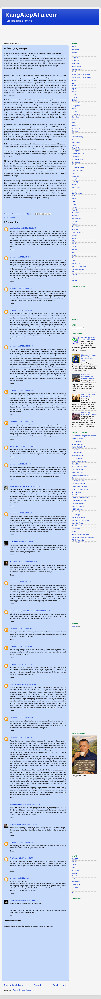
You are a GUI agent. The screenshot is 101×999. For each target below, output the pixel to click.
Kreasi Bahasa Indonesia (80, 498)
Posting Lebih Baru (13, 985)
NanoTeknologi (77, 193)
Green (74, 120)
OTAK (74, 204)
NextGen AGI (76, 512)
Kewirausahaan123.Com (80, 489)
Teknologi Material (78, 269)
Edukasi (74, 91)
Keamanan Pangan (78, 483)
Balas (12, 250)
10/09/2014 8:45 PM (31, 562)
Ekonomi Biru (76, 103)
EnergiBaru (76, 106)
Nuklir (74, 199)
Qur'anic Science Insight (80, 520)
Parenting (75, 210)
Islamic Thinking (77, 137)
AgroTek (75, 52)
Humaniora (75, 131)
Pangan (74, 207)
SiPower (13, 217)
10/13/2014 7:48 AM (34, 804)
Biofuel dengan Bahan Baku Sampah (88, 413)
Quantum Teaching (78, 232)
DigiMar (74, 86)
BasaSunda (76, 72)
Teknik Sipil (76, 263)
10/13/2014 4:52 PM (26, 858)
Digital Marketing (78, 444)
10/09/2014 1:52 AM (25, 513)
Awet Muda (76, 63)
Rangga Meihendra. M (18, 804)
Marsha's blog (15, 446)
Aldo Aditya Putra (16, 562)
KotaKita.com (76, 495)
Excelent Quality (77, 455)
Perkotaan (75, 216)
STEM (74, 255)
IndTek (74, 134)
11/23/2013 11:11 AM (28, 228)
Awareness (76, 60)
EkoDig (74, 97)
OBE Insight (76, 515)
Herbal (74, 123)
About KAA (75, 49)
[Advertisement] (44, 34)
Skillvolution (76, 529)
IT (72, 139)
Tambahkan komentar (13, 921)
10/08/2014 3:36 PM (28, 446)
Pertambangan (77, 218)
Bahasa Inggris (77, 69)
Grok (73, 879)
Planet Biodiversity (78, 517)
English (74, 108)
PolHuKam (75, 227)
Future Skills (76, 114)
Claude (74, 862)
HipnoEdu (75, 464)
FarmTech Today (77, 458)
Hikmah (74, 125)
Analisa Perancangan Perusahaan (84, 436)
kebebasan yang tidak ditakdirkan (22, 611)
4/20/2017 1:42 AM (31, 900)
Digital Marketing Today (80, 447)
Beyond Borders (77, 438)
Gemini (74, 876)
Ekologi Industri (77, 453)
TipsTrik (74, 275)
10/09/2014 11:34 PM (43, 611)
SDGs (74, 244)
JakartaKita (76, 142)
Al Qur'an (75, 58)
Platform (75, 224)
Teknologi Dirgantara (79, 266)
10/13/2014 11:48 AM (29, 824)
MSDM (74, 190)
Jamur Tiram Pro (77, 472)
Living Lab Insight (78, 503)
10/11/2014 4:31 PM (29, 684)
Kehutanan (75, 156)
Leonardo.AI (76, 884)
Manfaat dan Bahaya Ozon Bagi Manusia (88, 338)
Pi (72, 890)
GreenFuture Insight (79, 461)
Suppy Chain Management (81, 534)
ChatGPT (75, 859)
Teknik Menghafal (78, 540)
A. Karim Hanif (15, 824)
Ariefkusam (14, 858)
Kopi (73, 173)
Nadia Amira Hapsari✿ (18, 486)
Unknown (13, 257)
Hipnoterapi (76, 128)
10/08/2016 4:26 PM (25, 878)
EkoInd (74, 100)
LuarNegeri (76, 182)
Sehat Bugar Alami (78, 526)
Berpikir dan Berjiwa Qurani (81, 77)
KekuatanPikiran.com (79, 486)
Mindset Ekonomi (78, 506)
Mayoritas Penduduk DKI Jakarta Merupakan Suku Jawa (88, 358)
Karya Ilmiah (76, 148)
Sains (74, 238)
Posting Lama (59, 985)
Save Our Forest (77, 523)
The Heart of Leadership (80, 543)
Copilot (74, 864)
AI (72, 55)
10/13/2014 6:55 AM (25, 738)
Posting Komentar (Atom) (22, 990)
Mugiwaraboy (15, 228)
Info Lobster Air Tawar (79, 467)
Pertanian (75, 221)
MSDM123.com (77, 509)
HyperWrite (76, 881)
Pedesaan (75, 213)
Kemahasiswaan (77, 159)
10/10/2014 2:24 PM (25, 646)
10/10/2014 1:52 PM (25, 629)
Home (74, 46)
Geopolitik (75, 117)
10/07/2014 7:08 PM (25, 257)
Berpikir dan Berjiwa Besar (81, 75)
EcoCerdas (76, 450)
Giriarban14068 (15, 684)
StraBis (74, 258)
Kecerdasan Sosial (78, 153)
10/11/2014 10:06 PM (25, 718)
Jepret (74, 145)
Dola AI (74, 873)
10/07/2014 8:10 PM (25, 310)
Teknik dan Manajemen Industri (83, 537)
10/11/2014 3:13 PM (25, 664)
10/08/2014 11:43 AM (25, 422)
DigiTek (74, 89)
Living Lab (75, 179)
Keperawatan (76, 162)
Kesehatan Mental (78, 168)
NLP (73, 196)
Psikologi (75, 230)
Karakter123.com (78, 481)
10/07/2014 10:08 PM (25, 346)
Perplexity (75, 887)
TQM (73, 277)
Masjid (74, 184)
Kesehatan (75, 165)
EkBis (74, 94)
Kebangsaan (76, 151)
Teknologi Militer (77, 272)
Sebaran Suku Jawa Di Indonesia (88, 395)
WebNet (74, 280)
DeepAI (74, 867)
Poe (73, 893)
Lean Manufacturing (79, 500)
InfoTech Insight (77, 469)
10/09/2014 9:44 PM (25, 582)
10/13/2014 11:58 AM (25, 842)
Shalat (74, 246)
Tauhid (74, 261)
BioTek (74, 80)
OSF (73, 201)
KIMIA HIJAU (76, 492)
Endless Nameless (17, 900)
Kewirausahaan (77, 170)
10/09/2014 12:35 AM (35, 486)
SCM (73, 241)
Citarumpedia (76, 441)
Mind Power (76, 187)
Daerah (74, 83)
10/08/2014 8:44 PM (25, 464)
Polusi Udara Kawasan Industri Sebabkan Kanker (87, 376)
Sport (73, 252)
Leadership (76, 176)
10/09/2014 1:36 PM (26, 542)
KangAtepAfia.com (31, 15)
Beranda (38, 985)
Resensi (74, 235)
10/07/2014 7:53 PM (25, 288)
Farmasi (74, 111)
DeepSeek (75, 870)
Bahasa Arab (76, 66)
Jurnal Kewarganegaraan (80, 475)
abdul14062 (14, 542)
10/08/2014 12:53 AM (25, 390)
